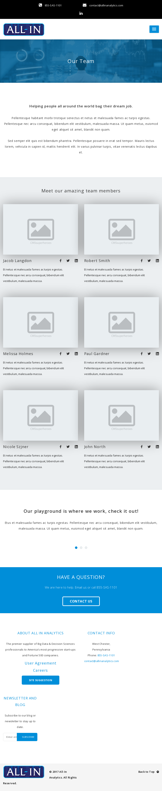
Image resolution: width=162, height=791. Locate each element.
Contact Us (81, 601)
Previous (10, 545)
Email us (81, 587)
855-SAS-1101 (50, 5)
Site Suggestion (40, 680)
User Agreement (40, 663)
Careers (40, 670)
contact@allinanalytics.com (103, 5)
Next (151, 545)
